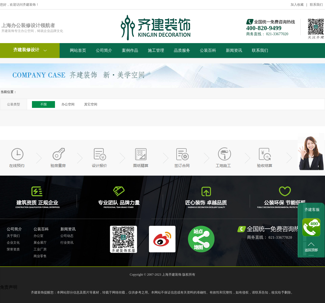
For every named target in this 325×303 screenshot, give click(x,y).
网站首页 (78, 50)
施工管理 (156, 50)
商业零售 (40, 256)
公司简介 (104, 50)
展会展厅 (40, 242)
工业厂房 (40, 249)
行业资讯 (66, 242)
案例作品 (130, 50)
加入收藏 (297, 5)
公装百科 (208, 50)
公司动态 (66, 236)
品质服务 (182, 50)
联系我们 (316, 5)
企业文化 (13, 242)
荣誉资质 (13, 249)
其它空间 (90, 104)
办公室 (38, 236)
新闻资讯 (234, 50)
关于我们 (13, 236)
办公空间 (67, 104)
